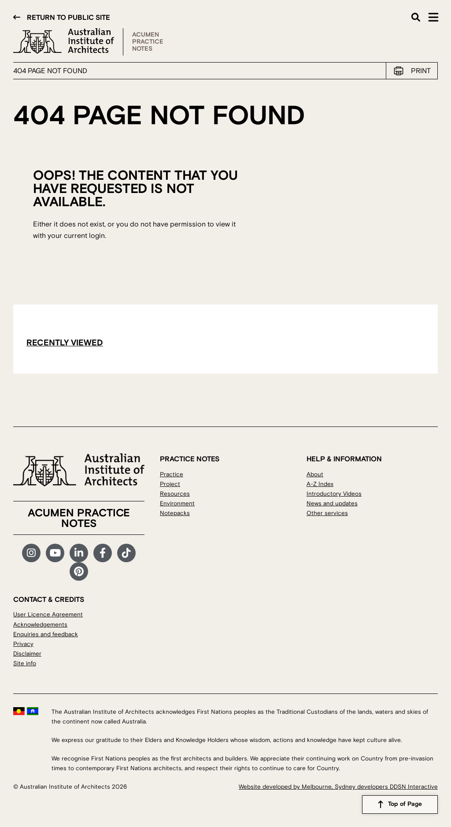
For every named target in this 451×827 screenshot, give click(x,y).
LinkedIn (79, 553)
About (315, 474)
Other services (327, 513)
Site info (24, 663)
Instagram (31, 553)
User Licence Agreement (48, 614)
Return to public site (68, 17)
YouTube (55, 553)
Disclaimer (27, 653)
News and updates (332, 503)
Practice (171, 474)
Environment (177, 503)
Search (416, 17)
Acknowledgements (40, 624)
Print (421, 71)
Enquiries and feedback (45, 634)
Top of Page (405, 804)
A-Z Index (320, 484)
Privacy (23, 644)
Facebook (102, 553)
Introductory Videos (334, 493)
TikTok (126, 553)
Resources (175, 493)
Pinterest (79, 571)
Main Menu (433, 17)
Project (170, 484)
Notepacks (175, 513)
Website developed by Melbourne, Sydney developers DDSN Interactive (338, 786)
